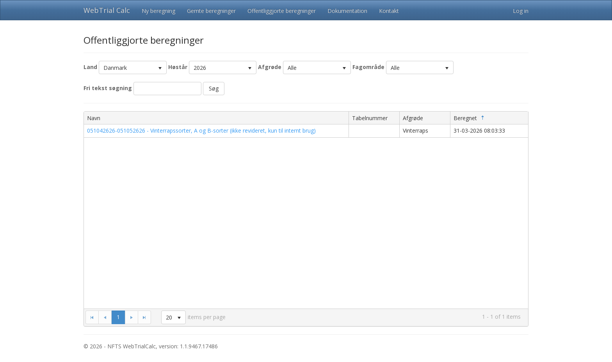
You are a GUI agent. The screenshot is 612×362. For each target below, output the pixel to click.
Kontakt (389, 10)
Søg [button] (214, 88)
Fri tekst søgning (108, 88)
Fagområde (368, 67)
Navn (93, 118)
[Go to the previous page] (105, 317)
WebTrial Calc (107, 10)
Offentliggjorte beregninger (281, 10)
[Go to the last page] (144, 317)
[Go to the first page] (91, 317)
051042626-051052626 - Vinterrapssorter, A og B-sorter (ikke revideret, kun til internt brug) (201, 130)
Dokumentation (347, 10)
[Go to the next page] (131, 317)
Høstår (177, 67)
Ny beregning (158, 10)
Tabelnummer (370, 118)
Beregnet (470, 118)
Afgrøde (269, 67)
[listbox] (133, 67)
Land (90, 67)
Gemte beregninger (211, 10)
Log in (520, 10)
